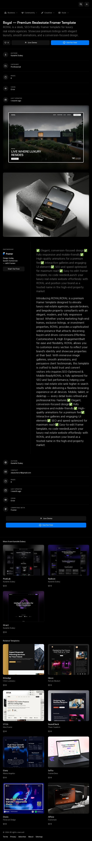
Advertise (22, 837)
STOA (5, 724)
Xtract (6, 625)
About (30, 837)
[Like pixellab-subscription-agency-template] (5, 586)
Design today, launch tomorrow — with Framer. (10, 261)
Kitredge (7, 678)
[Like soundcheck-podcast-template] (50, 731)
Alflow (51, 817)
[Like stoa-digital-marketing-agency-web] (5, 731)
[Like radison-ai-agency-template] (50, 586)
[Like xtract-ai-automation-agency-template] (5, 632)
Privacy (13, 837)
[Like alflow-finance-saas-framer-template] (50, 824)
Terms (5, 837)
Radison (51, 579)
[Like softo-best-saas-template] (50, 778)
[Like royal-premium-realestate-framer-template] (6, 42)
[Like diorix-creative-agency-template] (5, 824)
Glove (50, 678)
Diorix (5, 817)
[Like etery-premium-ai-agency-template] (5, 778)
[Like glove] (50, 685)
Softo (50, 770)
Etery (5, 770)
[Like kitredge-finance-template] (5, 685)
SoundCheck (53, 724)
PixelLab (7, 579)
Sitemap (39, 837)
